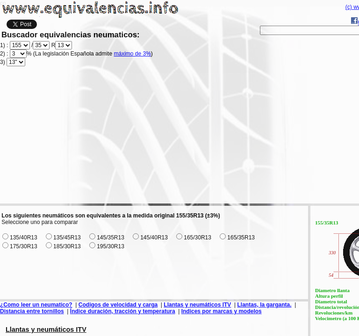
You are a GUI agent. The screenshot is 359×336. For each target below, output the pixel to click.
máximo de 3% (132, 53)
